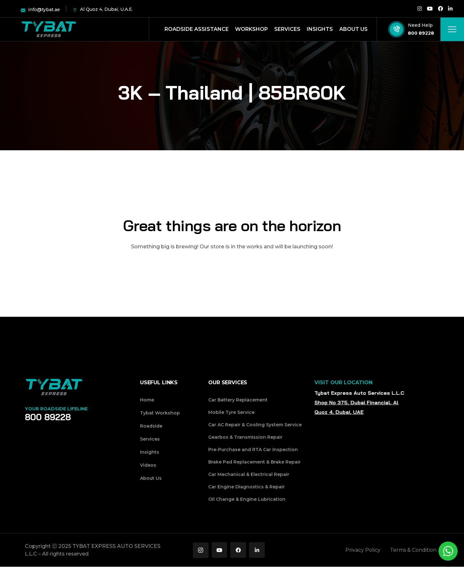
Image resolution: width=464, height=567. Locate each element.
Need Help (420, 25)
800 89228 (421, 33)
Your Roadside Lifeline (56, 409)
